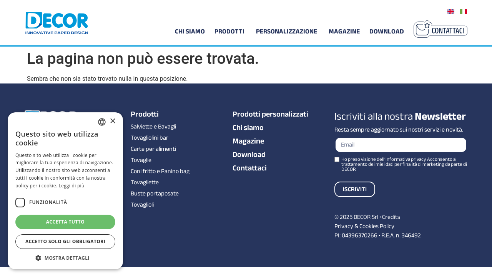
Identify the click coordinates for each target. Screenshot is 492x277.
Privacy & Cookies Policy (364, 226)
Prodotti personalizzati (270, 114)
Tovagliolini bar (149, 138)
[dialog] (65, 190)
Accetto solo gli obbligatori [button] (65, 241)
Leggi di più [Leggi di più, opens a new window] (72, 185)
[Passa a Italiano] (463, 11)
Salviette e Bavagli (153, 126)
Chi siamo (248, 128)
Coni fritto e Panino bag (160, 171)
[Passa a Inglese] (450, 11)
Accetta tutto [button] (65, 222)
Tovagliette (145, 182)
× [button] (112, 121)
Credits (391, 217)
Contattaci (250, 168)
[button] (65, 258)
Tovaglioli (142, 205)
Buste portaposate (155, 193)
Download (249, 155)
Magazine (248, 141)
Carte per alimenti (153, 149)
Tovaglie (141, 160)
